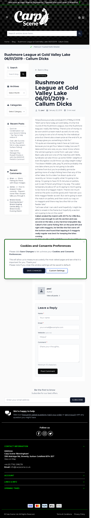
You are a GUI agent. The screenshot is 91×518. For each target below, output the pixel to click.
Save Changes (34, 271)
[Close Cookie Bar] (84, 241)
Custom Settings (57, 271)
